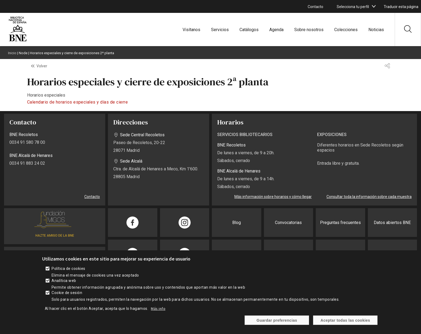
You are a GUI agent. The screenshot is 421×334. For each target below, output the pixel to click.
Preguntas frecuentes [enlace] (340, 222)
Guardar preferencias (277, 323)
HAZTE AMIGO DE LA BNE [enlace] (54, 235)
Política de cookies (68, 271)
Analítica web (64, 283)
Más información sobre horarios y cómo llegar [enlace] (273, 196)
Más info (158, 311)
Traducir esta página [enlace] (401, 7)
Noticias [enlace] (376, 29)
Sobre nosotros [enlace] (309, 29)
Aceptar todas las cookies (345, 323)
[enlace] (17, 40)
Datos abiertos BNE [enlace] (392, 222)
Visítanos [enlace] (191, 29)
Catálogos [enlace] (249, 29)
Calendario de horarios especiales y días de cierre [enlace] (77, 102)
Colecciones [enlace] (346, 29)
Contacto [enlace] (315, 7)
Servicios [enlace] (220, 29)
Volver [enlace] (42, 66)
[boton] (374, 6)
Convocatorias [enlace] (288, 222)
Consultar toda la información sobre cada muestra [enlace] (369, 196)
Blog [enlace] (236, 222)
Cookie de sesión (67, 295)
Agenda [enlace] (276, 29)
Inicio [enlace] (12, 53)
